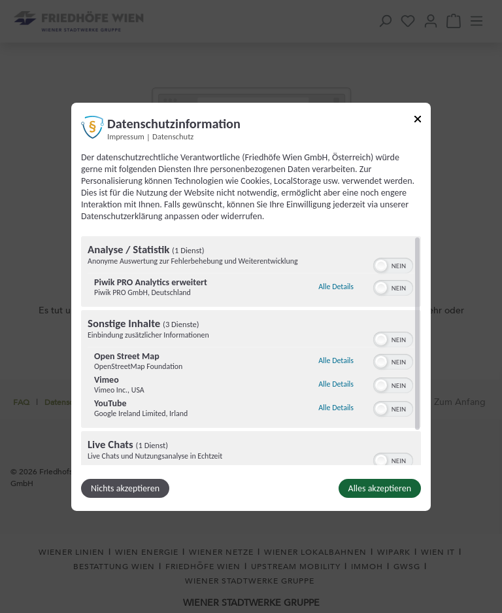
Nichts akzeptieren (125, 488)
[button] (381, 265)
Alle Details (336, 286)
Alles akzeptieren (379, 488)
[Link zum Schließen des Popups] (417, 120)
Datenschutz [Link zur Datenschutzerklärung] (172, 136)
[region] (251, 350)
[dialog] (251, 306)
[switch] (393, 264)
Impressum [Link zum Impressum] (125, 136)
